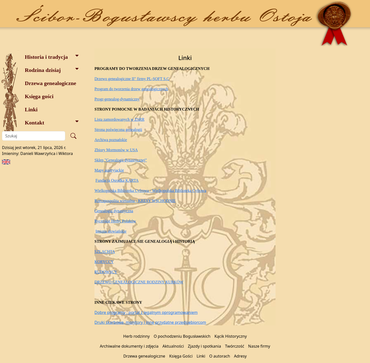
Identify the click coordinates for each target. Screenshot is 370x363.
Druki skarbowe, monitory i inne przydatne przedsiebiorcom (150, 322)
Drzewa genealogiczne (50, 83)
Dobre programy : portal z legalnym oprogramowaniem (146, 312)
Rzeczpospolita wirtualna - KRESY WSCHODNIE (135, 201)
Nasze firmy (259, 346)
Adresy (240, 356)
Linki (31, 109)
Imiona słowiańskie (110, 231)
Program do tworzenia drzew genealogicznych (131, 89)
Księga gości (39, 96)
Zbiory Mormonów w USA (116, 150)
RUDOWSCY (105, 272)
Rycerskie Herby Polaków (115, 221)
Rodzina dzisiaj (52, 69)
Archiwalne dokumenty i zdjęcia (129, 346)
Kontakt (52, 122)
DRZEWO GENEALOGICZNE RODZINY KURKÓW (138, 282)
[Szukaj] (33, 136)
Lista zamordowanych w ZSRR (119, 119)
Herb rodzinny (136, 336)
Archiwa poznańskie (110, 140)
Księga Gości (181, 356)
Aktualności (173, 346)
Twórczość (234, 346)
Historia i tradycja (52, 56)
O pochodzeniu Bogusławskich (182, 336)
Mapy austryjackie (109, 170)
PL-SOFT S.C (158, 79)
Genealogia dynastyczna (113, 211)
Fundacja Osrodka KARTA (117, 180)
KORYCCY (104, 262)
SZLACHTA (104, 251)
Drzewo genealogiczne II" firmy (120, 79)
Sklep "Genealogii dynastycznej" (120, 160)
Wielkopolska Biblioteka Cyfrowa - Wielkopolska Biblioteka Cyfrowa (150, 190)
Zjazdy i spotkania (204, 346)
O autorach (219, 356)
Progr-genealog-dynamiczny (117, 99)
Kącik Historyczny (231, 336)
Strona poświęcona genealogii (118, 129)
